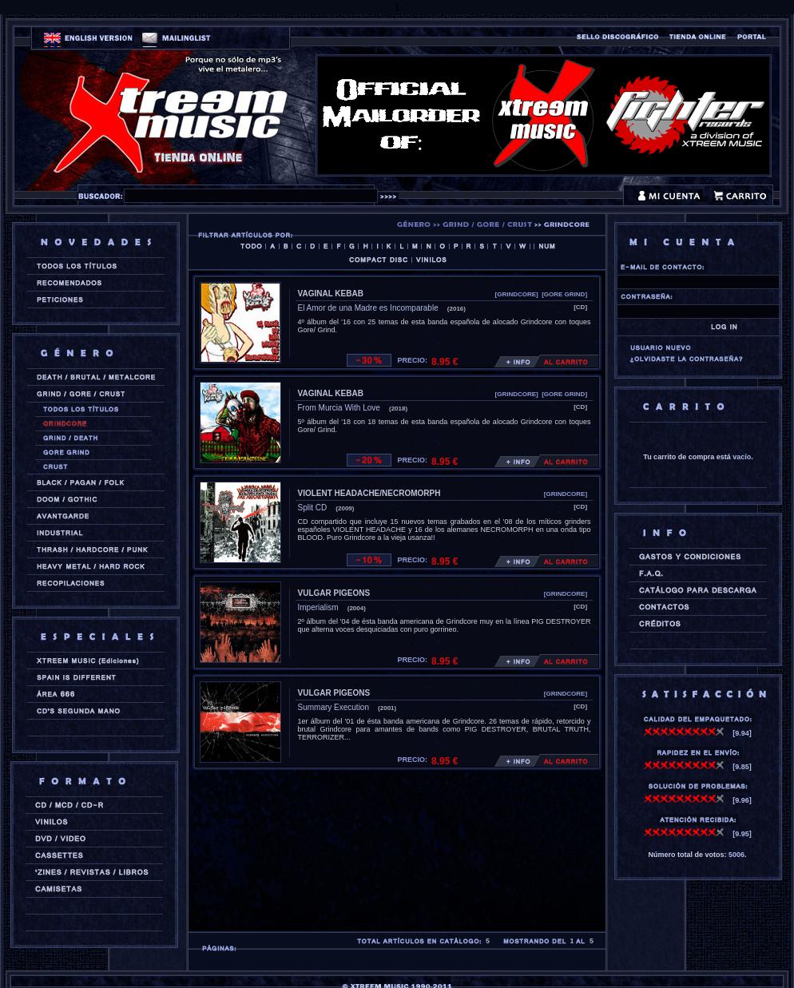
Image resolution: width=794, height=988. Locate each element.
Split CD (313, 507)
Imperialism (318, 607)
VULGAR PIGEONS (334, 593)
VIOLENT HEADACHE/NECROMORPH (369, 493)
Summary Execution (333, 707)
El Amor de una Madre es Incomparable (368, 308)
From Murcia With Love (339, 407)
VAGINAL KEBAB (330, 293)
